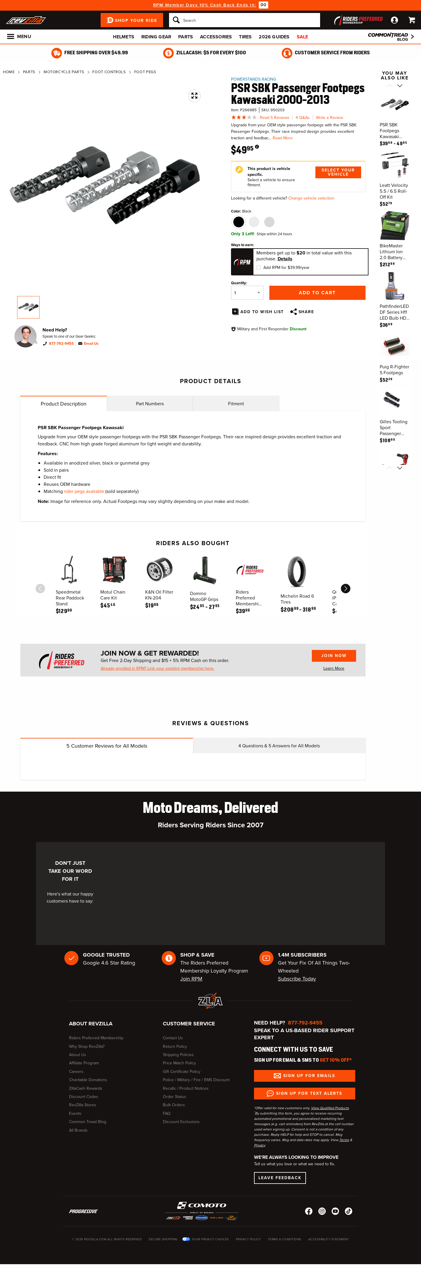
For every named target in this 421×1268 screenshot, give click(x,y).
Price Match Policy (179, 1063)
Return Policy (175, 1046)
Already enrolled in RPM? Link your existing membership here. (157, 668)
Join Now (334, 656)
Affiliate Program (84, 1063)
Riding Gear (156, 36)
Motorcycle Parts (64, 72)
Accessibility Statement (328, 1239)
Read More (283, 138)
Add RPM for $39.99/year (286, 267)
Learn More (333, 668)
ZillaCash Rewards (85, 1088)
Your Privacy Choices (210, 1239)
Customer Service (189, 1023)
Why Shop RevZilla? (86, 1046)
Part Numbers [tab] (150, 403)
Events (75, 1113)
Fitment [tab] (236, 403)
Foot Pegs (145, 72)
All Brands (78, 1130)
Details (285, 259)
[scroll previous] (40, 588)
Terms (344, 1140)
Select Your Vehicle (338, 172)
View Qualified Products (330, 1108)
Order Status (174, 1097)
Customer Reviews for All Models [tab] (106, 746)
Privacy (259, 1145)
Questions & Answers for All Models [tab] (279, 745)
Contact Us (173, 1038)
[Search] (244, 20)
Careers (76, 1071)
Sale (302, 36)
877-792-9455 (61, 343)
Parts (185, 36)
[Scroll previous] (389, 86)
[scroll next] (345, 588)
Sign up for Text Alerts (309, 1093)
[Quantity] (247, 293)
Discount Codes (83, 1097)
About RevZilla (90, 1023)
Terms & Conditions (284, 1239)
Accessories (216, 36)
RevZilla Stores (82, 1105)
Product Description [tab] (63, 404)
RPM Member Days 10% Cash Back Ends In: (204, 5)
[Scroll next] (400, 86)
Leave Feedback (280, 1178)
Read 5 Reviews (274, 118)
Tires (245, 36)
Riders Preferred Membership (96, 1038)
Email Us (91, 343)
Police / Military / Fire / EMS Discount (196, 1080)
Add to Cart (317, 292)
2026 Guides (274, 36)
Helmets (123, 36)
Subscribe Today (297, 979)
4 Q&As (303, 118)
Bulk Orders (174, 1105)
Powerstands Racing (253, 79)
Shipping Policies (178, 1055)
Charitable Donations (88, 1080)
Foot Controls (109, 72)
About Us (77, 1055)
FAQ (167, 1113)
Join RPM (191, 979)
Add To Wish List (262, 312)
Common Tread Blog (87, 1122)
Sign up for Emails (309, 1076)
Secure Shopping (163, 1239)
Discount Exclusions (181, 1122)
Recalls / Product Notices (186, 1088)
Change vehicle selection (311, 198)
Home (9, 72)
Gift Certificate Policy (181, 1071)
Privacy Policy (248, 1239)
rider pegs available (84, 491)
